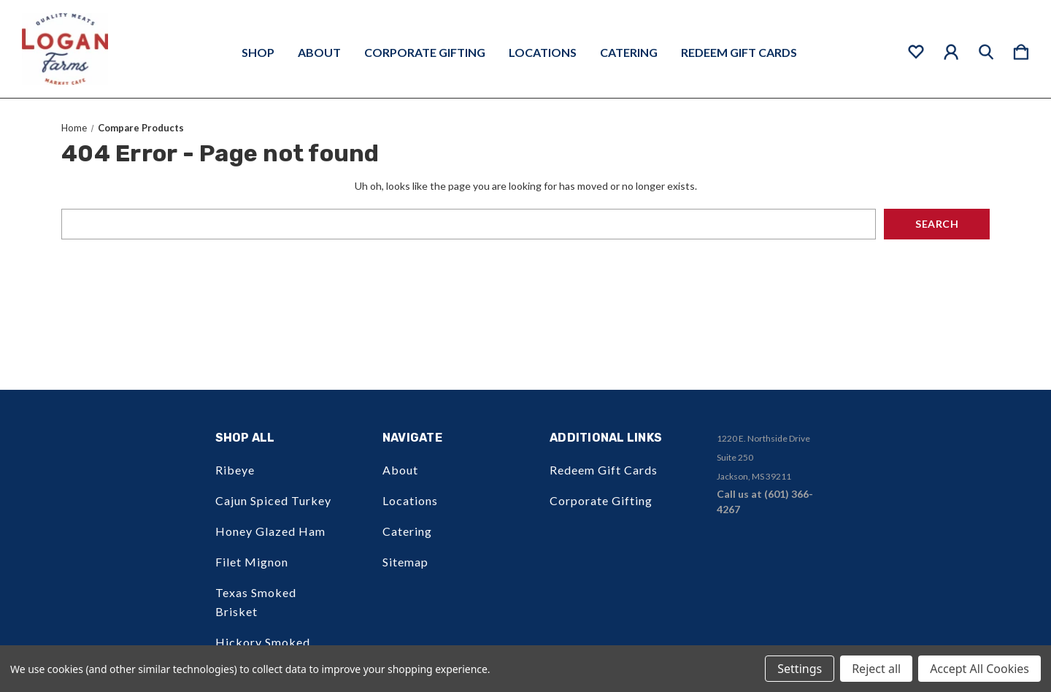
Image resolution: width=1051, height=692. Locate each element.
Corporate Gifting (424, 52)
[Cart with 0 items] (1021, 49)
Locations (543, 52)
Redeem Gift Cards (739, 52)
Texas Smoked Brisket (255, 601)
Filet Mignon (251, 562)
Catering (629, 52)
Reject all (876, 669)
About (319, 52)
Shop (258, 52)
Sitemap (405, 562)
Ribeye (235, 470)
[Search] (986, 49)
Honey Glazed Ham (270, 531)
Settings (799, 669)
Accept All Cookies (979, 669)
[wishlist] (915, 49)
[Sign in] (951, 49)
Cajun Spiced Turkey (273, 500)
